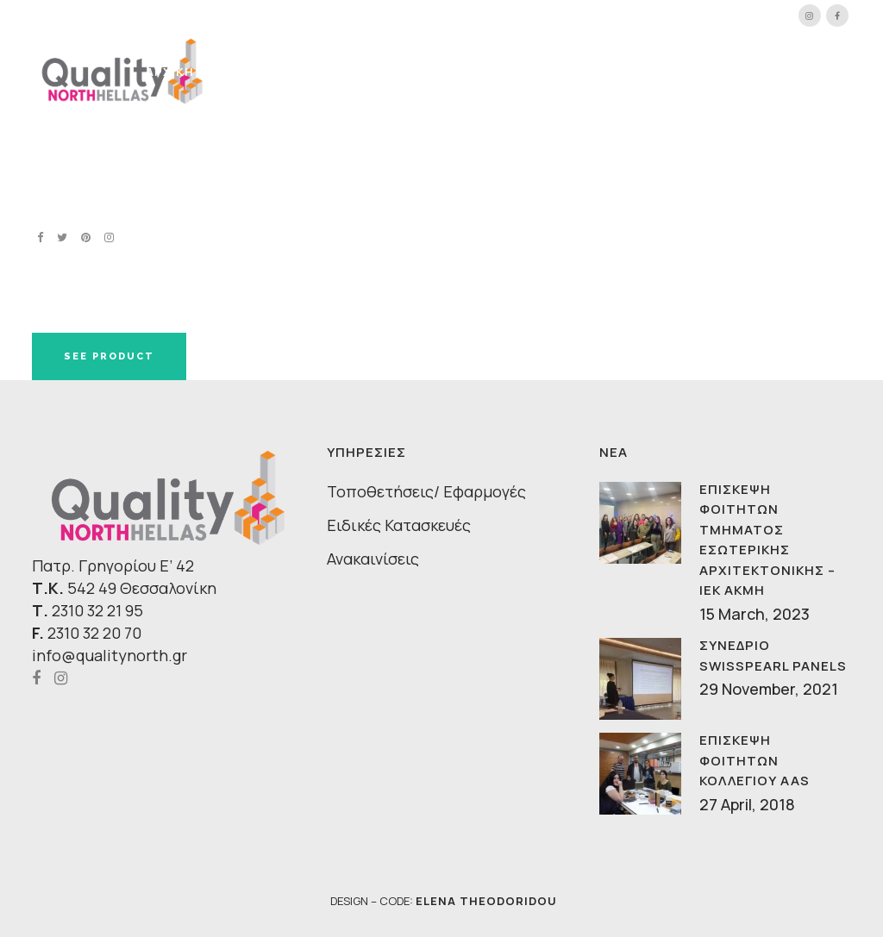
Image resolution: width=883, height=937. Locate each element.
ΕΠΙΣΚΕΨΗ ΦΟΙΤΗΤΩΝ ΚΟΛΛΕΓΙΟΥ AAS (754, 760)
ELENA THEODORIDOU (486, 901)
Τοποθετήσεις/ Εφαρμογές (426, 491)
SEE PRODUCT (109, 356)
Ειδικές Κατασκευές (399, 524)
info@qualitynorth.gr (109, 655)
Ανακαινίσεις (373, 558)
